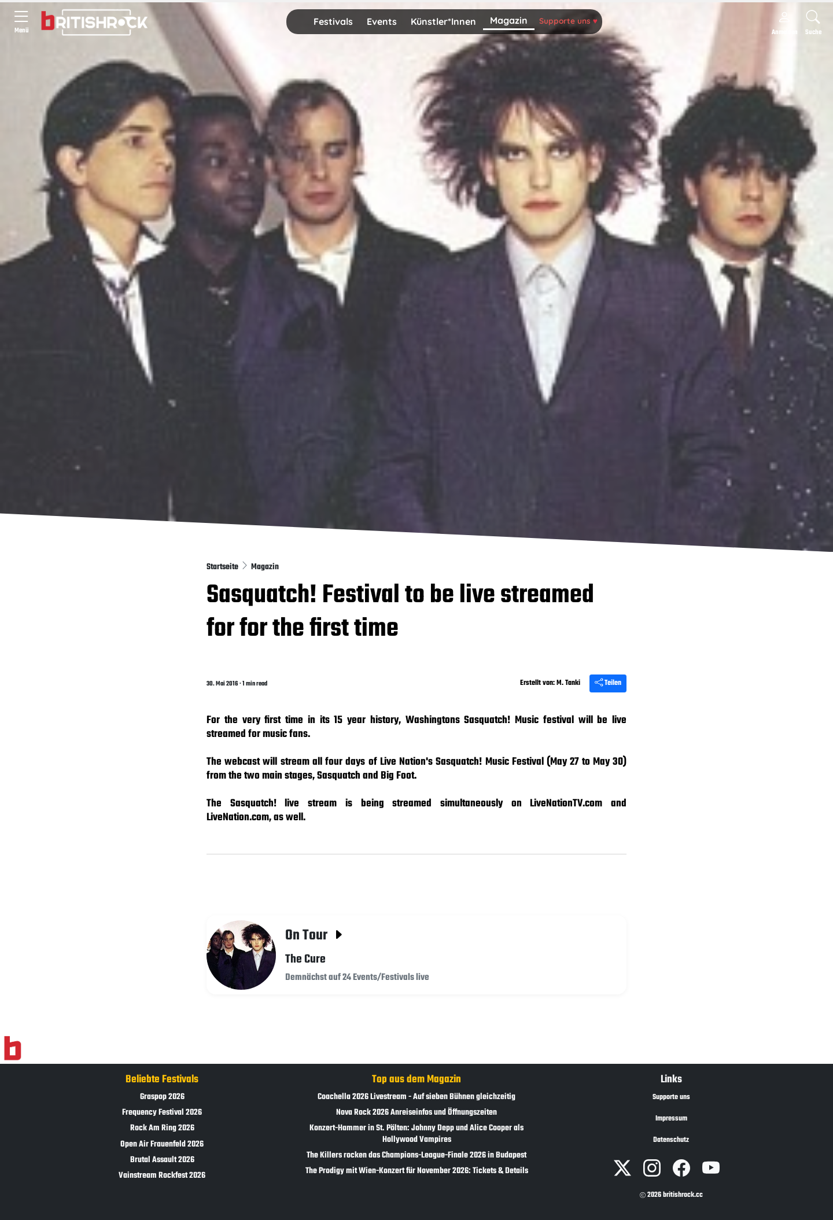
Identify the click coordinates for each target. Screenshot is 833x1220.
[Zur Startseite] (12, 1049)
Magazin (509, 20)
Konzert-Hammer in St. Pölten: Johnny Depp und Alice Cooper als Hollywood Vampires (416, 1134)
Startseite (223, 567)
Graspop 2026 (162, 1097)
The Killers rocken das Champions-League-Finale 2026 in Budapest (416, 1155)
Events (382, 21)
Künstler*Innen (443, 21)
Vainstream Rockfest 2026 (162, 1175)
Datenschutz (671, 1140)
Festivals (333, 21)
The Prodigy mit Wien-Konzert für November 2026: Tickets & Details (416, 1171)
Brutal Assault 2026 (162, 1160)
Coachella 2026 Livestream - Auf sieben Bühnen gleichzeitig (416, 1097)
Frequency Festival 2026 (162, 1112)
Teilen (608, 683)
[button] (333, 22)
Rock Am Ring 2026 (162, 1128)
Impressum (671, 1119)
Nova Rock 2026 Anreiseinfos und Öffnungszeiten (416, 1112)
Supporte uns (568, 20)
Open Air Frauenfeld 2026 (162, 1144)
